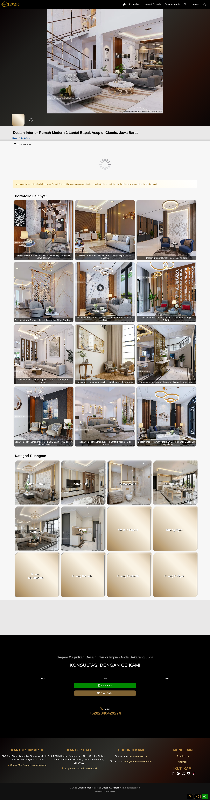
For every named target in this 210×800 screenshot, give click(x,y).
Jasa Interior (183, 756)
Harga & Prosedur (153, 4)
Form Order (105, 693)
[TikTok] (194, 774)
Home (14, 138)
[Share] (197, 796)
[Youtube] (189, 774)
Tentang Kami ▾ (172, 4)
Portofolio (25, 138)
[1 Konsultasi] (205, 796)
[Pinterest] (178, 774)
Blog (186, 4)
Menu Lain (183, 750)
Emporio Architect (110, 787)
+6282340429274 (105, 713)
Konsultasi (105, 685)
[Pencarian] (205, 4)
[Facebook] (173, 774)
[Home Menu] (124, 4)
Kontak (195, 4)
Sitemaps (183, 762)
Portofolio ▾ (134, 4)
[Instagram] (184, 774)
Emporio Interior (85, 787)
